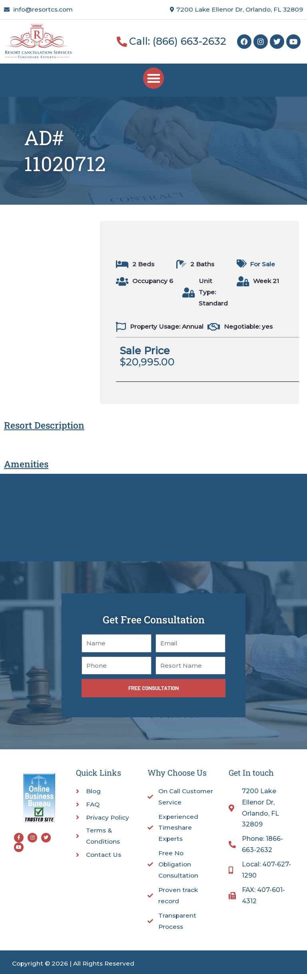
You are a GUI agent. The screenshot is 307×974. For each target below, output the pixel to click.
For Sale (262, 264)
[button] (153, 78)
